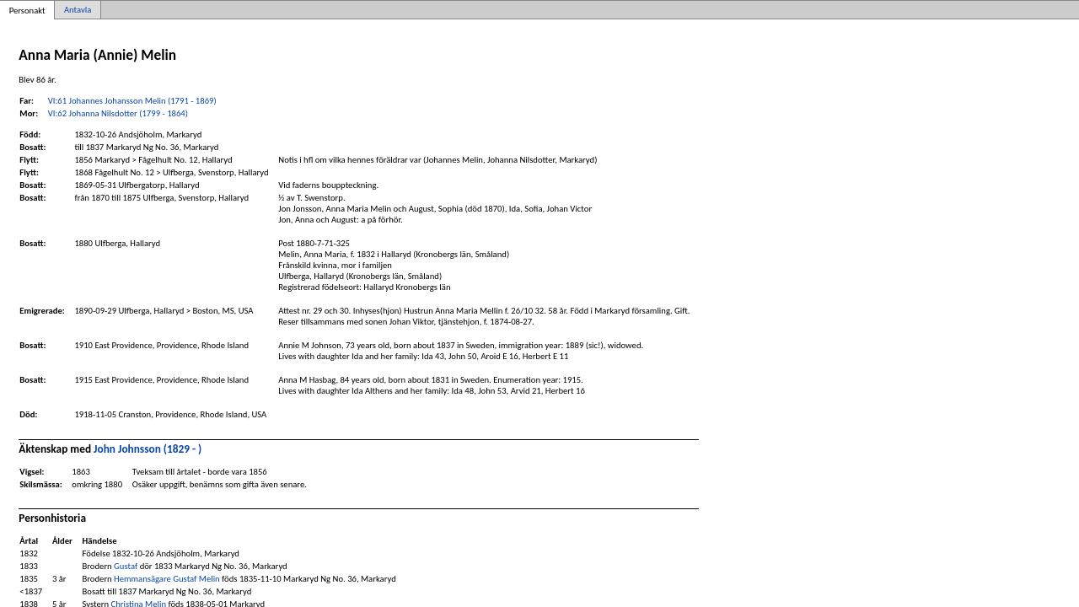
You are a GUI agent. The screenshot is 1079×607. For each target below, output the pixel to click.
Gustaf (125, 566)
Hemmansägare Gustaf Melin (167, 578)
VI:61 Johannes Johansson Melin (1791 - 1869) (132, 100)
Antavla (77, 9)
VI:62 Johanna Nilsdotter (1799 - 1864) (118, 113)
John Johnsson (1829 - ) (147, 449)
